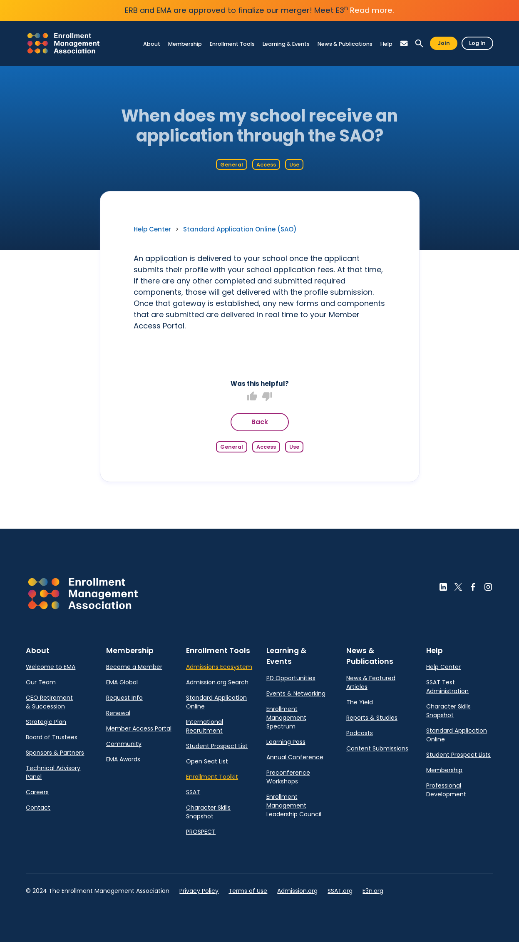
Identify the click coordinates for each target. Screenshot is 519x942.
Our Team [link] (41, 682)
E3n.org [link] (373, 891)
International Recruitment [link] (204, 726)
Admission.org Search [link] (217, 682)
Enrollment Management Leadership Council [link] (293, 805)
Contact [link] (38, 807)
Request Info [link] (124, 697)
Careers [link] (37, 792)
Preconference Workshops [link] (288, 776)
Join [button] (443, 43)
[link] (63, 43)
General (231, 164)
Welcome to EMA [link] (50, 667)
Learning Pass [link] (285, 742)
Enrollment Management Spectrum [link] (286, 718)
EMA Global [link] (122, 682)
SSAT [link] (193, 792)
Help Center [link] (152, 229)
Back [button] (259, 422)
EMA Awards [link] (123, 759)
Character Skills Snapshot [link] (208, 811)
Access (266, 164)
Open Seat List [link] (207, 761)
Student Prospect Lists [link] (458, 755)
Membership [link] (444, 770)
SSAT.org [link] (340, 891)
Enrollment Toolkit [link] (212, 777)
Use (294, 164)
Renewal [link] (118, 713)
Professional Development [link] (446, 789)
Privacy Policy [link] (199, 891)
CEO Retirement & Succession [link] (49, 702)
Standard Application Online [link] (216, 702)
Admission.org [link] (297, 891)
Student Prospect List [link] (217, 746)
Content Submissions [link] (377, 748)
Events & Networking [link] (295, 693)
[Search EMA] (419, 43)
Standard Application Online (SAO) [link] (240, 229)
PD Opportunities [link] (290, 678)
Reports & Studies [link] (371, 717)
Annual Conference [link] (294, 757)
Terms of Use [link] (247, 891)
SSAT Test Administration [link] (447, 686)
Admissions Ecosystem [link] (219, 667)
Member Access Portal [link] (138, 728)
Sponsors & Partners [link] (55, 752)
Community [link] (124, 744)
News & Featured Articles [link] (370, 682)
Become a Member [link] (134, 667)
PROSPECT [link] (201, 832)
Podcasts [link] (359, 733)
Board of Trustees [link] (51, 737)
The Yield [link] (359, 702)
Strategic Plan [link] (46, 722)
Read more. (372, 10)
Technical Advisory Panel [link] (53, 772)
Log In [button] (477, 43)
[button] (404, 43)
